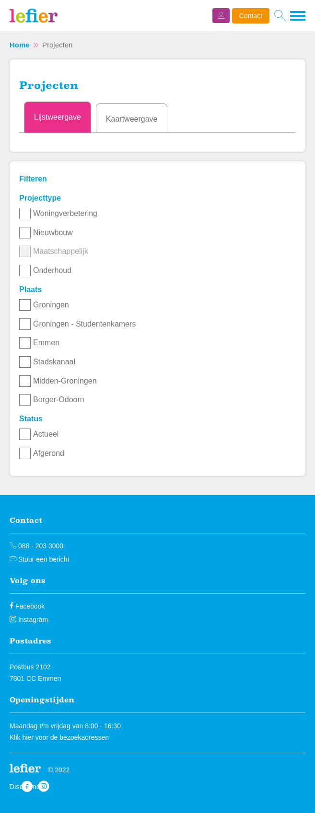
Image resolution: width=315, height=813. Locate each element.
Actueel (45, 434)
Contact (250, 16)
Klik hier (22, 737)
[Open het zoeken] (279, 15)
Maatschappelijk (60, 251)
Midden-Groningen (65, 381)
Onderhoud (52, 270)
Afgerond (48, 453)
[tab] (57, 117)
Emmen (46, 343)
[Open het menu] (297, 15)
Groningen (51, 305)
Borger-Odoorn (58, 399)
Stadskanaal (54, 362)
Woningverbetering (65, 213)
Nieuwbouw (53, 232)
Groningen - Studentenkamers (84, 324)
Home (20, 45)
